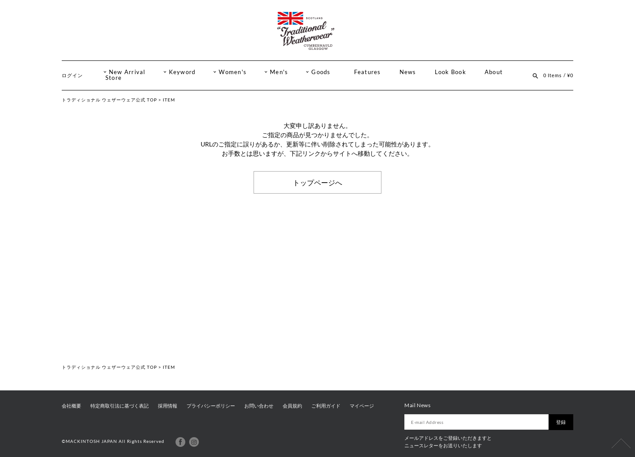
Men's (279, 72)
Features (367, 72)
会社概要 (71, 405)
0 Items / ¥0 (558, 75)
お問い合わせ (258, 405)
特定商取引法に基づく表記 (119, 405)
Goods (320, 72)
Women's (233, 72)
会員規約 (292, 405)
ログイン (72, 75)
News (408, 72)
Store (113, 78)
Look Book (450, 72)
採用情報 (167, 405)
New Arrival (127, 72)
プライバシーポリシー (211, 405)
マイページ (362, 405)
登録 (561, 422)
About (494, 72)
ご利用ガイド (325, 405)
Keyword (182, 72)
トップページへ (317, 182)
